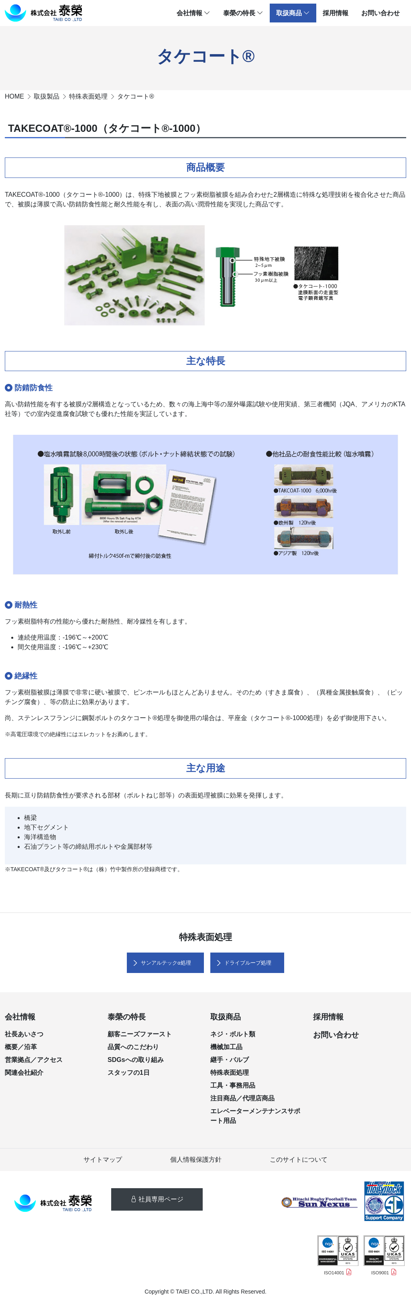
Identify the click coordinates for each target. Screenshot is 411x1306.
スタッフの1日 (129, 1072)
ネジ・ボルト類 (232, 1034)
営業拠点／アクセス (34, 1059)
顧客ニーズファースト (140, 1034)
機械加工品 (226, 1047)
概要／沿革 (21, 1047)
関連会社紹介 (24, 1072)
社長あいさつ (24, 1034)
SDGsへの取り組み (136, 1059)
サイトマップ (102, 1159)
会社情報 (193, 13)
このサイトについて (299, 1159)
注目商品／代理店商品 (242, 1098)
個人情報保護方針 (196, 1159)
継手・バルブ (229, 1059)
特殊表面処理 (229, 1072)
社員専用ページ (156, 1199)
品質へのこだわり (133, 1047)
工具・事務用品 (232, 1085)
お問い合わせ (380, 13)
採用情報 (335, 13)
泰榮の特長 (243, 13)
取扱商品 (293, 13)
